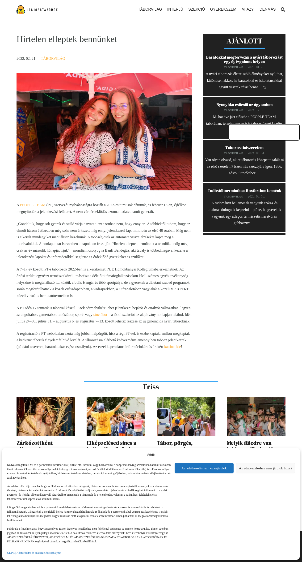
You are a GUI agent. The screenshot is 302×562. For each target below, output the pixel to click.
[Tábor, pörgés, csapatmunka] (186, 400)
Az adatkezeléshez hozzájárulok (204, 468)
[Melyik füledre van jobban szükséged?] (256, 400)
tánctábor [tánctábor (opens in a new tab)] (100, 315)
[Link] (37, 9)
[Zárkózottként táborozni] (46, 400)
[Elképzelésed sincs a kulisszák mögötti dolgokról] (116, 400)
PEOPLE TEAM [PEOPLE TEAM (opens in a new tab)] (33, 205)
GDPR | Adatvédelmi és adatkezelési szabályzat (34, 552)
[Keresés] (283, 9)
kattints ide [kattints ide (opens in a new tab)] (172, 347)
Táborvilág (53, 58)
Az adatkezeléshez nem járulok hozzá (265, 468)
